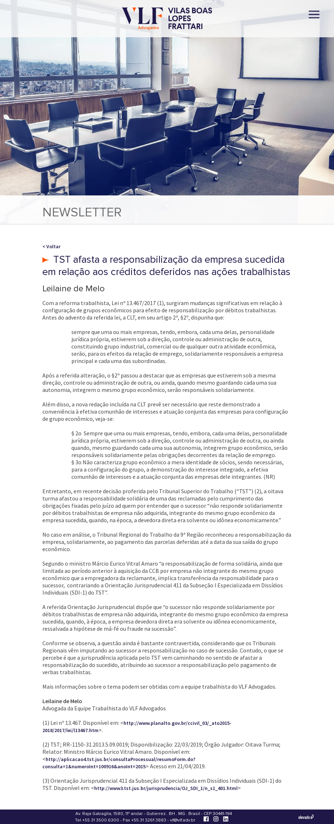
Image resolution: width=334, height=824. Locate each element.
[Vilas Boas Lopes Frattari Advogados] (167, 19)
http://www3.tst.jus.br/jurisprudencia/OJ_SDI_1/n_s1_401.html (166, 788)
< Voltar (51, 246)
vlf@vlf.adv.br (182, 820)
